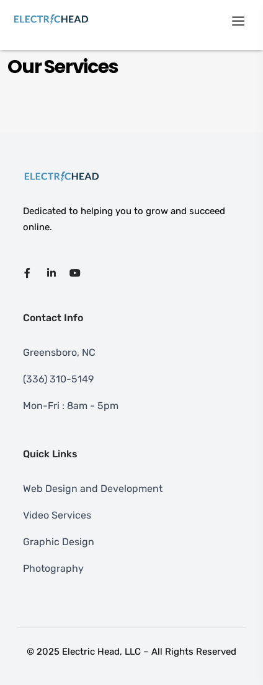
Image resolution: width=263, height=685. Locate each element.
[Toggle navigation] (238, 20)
